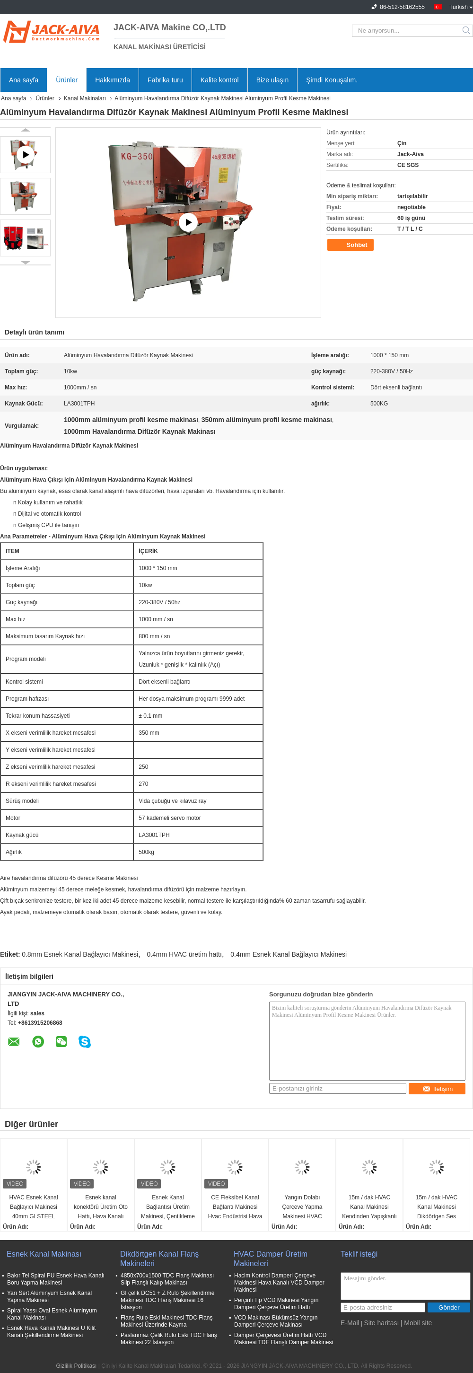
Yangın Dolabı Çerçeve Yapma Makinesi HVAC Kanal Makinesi (302, 1207)
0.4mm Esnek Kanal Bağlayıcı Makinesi (288, 954)
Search (467, 31)
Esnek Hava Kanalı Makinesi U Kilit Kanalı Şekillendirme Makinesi (51, 1331)
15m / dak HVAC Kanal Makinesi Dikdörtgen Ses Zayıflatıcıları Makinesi (436, 1207)
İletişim (437, 1088)
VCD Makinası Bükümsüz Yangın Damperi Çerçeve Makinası (275, 1321)
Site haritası (381, 1323)
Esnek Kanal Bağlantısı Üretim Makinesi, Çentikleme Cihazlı (168, 1207)
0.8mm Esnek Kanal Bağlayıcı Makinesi (80, 954)
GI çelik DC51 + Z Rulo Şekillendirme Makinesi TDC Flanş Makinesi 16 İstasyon (167, 1300)
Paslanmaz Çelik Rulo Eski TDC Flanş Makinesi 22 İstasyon (169, 1339)
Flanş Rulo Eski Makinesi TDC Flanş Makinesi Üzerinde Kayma (167, 1321)
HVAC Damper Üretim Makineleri (270, 1258)
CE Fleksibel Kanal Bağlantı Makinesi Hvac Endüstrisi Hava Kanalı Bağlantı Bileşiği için (235, 1207)
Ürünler (67, 80)
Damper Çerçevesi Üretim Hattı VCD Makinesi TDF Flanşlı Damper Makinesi (283, 1339)
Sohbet (351, 245)
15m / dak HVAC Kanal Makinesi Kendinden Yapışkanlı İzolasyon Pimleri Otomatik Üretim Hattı (369, 1207)
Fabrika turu (165, 80)
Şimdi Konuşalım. (332, 80)
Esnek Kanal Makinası (44, 1254)
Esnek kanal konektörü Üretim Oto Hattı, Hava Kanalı (101, 1207)
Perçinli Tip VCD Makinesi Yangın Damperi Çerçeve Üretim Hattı (276, 1304)
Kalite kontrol (220, 80)
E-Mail (350, 1323)
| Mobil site (416, 1323)
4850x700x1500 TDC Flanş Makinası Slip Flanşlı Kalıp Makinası (167, 1279)
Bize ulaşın (272, 80)
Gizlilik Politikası (76, 1366)
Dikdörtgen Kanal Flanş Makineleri (159, 1258)
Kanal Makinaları (85, 98)
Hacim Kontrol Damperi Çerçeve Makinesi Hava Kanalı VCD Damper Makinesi (279, 1282)
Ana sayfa (23, 80)
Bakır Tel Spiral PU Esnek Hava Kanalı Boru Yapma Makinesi (56, 1279)
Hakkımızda (112, 80)
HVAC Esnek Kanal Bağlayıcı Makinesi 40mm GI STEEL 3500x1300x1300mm (33, 1207)
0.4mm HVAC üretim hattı (184, 954)
